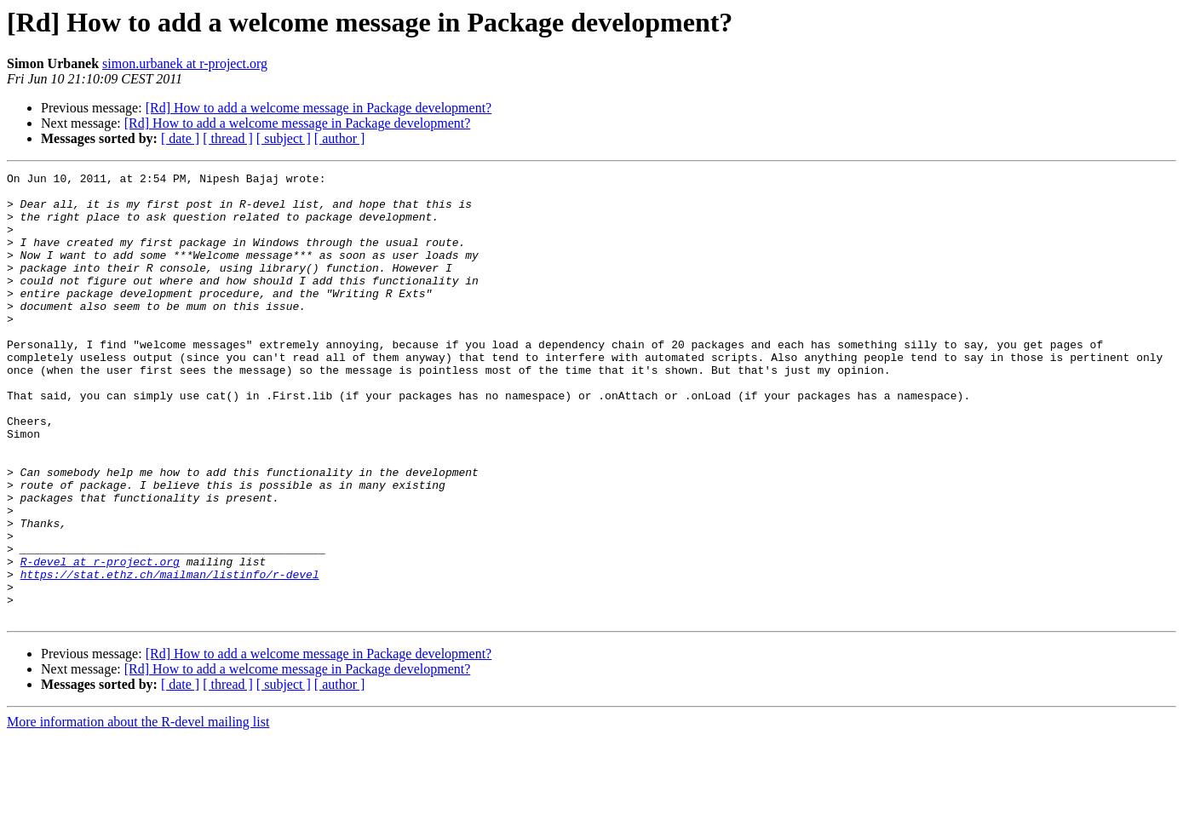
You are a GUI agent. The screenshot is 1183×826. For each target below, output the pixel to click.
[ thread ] (228, 138)
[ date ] (180, 138)
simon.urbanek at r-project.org (184, 63)
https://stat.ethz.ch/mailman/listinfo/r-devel (169, 655)
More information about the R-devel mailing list (138, 811)
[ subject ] (283, 138)
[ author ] (339, 138)
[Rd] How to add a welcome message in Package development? (319, 107)
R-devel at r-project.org (100, 640)
